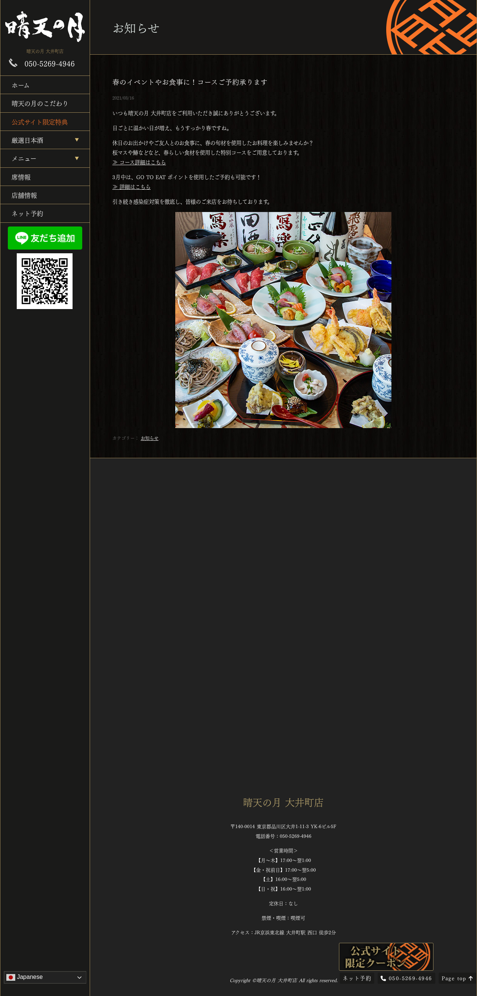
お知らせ (150, 437)
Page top (457, 978)
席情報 (21, 176)
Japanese (24, 977)
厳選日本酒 (27, 140)
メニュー (24, 158)
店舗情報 (24, 195)
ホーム (21, 85)
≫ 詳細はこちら (131, 186)
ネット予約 (27, 213)
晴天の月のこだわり (40, 103)
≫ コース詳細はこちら (139, 162)
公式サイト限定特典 (40, 121)
